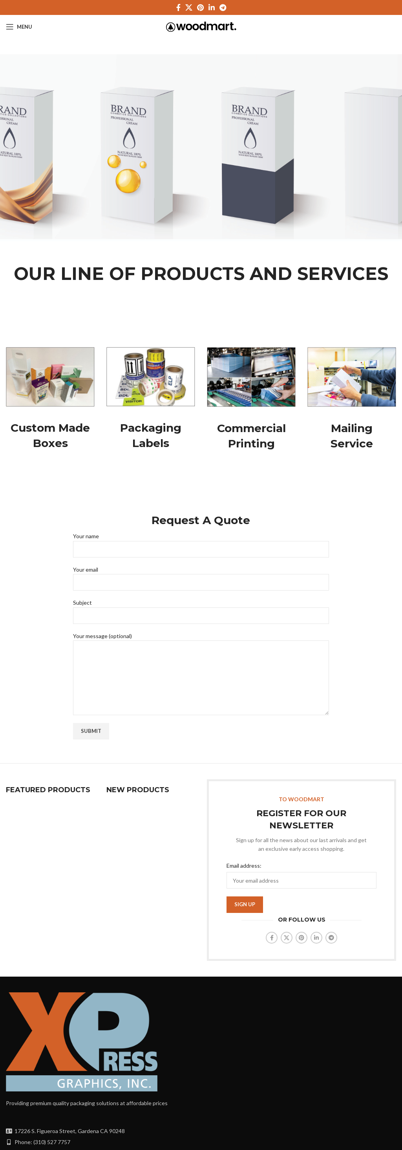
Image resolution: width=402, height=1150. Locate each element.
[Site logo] (201, 26)
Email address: (244, 865)
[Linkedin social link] (211, 7)
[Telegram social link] (222, 7)
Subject (201, 608)
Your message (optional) (201, 657)
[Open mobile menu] (19, 27)
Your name (201, 542)
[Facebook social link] (178, 7)
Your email (201, 575)
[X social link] (189, 7)
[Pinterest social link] (200, 7)
